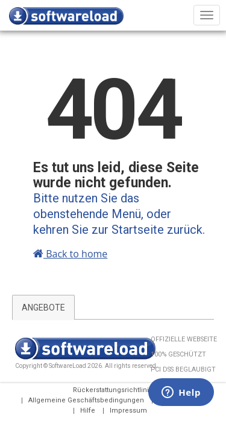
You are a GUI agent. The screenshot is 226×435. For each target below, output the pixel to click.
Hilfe (87, 410)
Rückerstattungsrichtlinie (113, 390)
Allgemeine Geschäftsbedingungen (86, 400)
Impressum (128, 410)
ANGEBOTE (43, 307)
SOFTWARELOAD (66, 18)
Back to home (70, 253)
